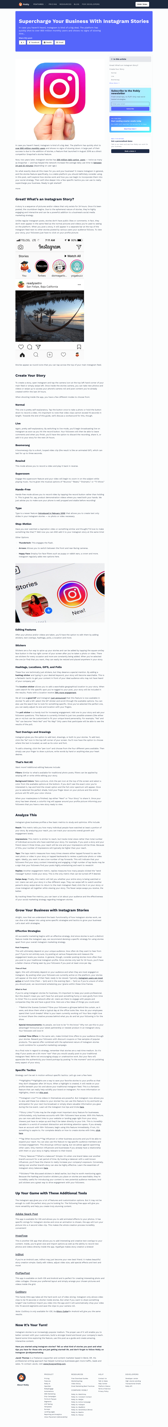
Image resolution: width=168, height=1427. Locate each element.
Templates (48, 1407)
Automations (49, 1391)
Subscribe (130, 109)
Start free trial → (130, 129)
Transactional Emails (133, 1383)
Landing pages (49, 1412)
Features (47, 1381)
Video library (76, 1383)
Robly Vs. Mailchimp (78, 1394)
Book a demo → (130, 151)
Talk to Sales (103, 1381)
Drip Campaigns (50, 1396)
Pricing (46, 1378)
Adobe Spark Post (26, 1213)
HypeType (21, 1235)
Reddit (48, 42)
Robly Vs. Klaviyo (77, 1415)
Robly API (128, 1386)
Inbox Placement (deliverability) (55, 1417)
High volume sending (133, 1381)
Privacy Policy (103, 1391)
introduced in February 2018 (52, 513)
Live (112, 76)
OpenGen (47, 1386)
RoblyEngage (48, 1389)
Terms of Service (104, 1389)
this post (43, 1092)
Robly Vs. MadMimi (78, 1407)
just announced (58, 698)
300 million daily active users (71, 160)
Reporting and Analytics (53, 1414)
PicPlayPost (22, 1273)
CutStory (20, 1291)
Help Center (102, 1383)
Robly (23, 4)
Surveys (47, 1409)
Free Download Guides (79, 1378)
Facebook (34, 42)
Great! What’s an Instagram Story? (123, 65)
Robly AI (47, 1383)
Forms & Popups (50, 1399)
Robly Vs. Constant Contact (81, 1397)
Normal (113, 73)
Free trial (142, 4)
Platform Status (104, 1386)
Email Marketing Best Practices (82, 1386)
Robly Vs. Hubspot (78, 1404)
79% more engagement (65, 692)
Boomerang (115, 80)
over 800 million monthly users (30, 148)
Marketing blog (76, 1381)
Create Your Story (116, 69)
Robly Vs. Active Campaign (81, 1402)
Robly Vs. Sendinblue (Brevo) (81, 1410)
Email (59, 42)
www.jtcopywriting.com (54, 1364)
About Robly (23, 1385)
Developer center (131, 1378)
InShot (19, 1254)
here (82, 1107)
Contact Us (102, 1378)
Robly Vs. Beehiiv (77, 1412)
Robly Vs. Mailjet (77, 1399)
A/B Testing (48, 1404)
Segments (47, 1401)
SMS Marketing (49, 1394)
